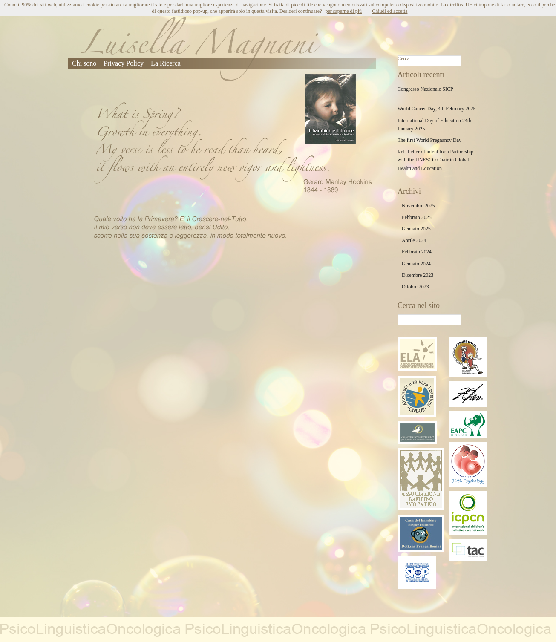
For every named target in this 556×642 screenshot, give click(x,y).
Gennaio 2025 (416, 229)
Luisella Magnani (201, 49)
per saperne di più (343, 11)
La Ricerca (166, 63)
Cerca (403, 58)
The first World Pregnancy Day (429, 140)
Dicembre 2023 (417, 275)
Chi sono (84, 63)
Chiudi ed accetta (389, 11)
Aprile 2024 (414, 240)
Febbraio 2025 (417, 217)
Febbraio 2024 (417, 252)
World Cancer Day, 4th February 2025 (437, 109)
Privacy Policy (124, 63)
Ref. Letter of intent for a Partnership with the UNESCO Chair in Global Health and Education (435, 160)
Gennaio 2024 (416, 264)
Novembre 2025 (418, 206)
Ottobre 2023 (415, 287)
